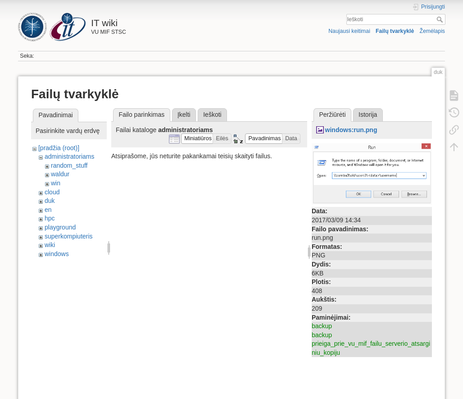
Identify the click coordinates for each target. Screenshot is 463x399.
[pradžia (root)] (58, 147)
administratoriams (69, 156)
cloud (52, 192)
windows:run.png (351, 129)
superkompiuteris (69, 236)
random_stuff (69, 165)
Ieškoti (440, 19)
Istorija (368, 114)
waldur (60, 174)
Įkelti (184, 114)
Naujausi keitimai (349, 31)
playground (60, 227)
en (48, 209)
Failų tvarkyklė (395, 31)
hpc (50, 218)
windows (57, 253)
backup (322, 326)
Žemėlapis (432, 31)
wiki (50, 244)
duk (50, 200)
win (55, 183)
